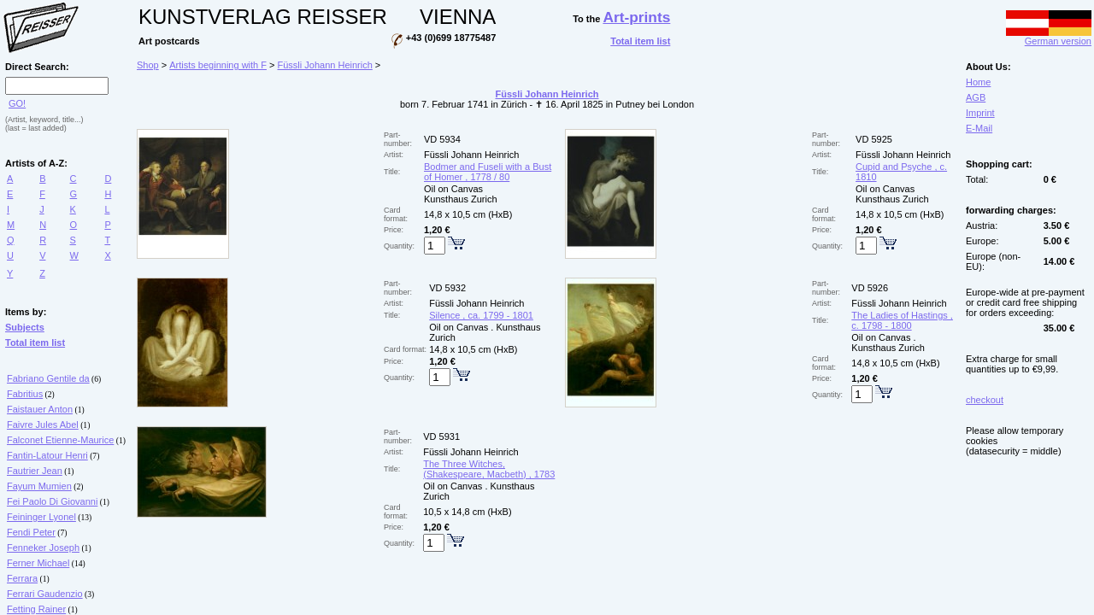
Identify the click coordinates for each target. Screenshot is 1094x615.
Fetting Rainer (36, 609)
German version (1048, 36)
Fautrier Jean (34, 471)
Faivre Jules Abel (43, 424)
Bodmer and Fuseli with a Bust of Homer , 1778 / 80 (487, 171)
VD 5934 (442, 139)
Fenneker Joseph (43, 547)
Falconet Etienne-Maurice (60, 440)
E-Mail (979, 128)
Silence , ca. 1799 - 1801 (481, 315)
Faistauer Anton (40, 409)
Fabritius (25, 394)
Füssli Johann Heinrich (325, 65)
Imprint (980, 113)
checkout (984, 400)
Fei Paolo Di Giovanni (52, 501)
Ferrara (22, 578)
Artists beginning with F (218, 65)
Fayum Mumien (39, 486)
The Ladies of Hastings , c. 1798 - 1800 (902, 320)
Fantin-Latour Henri (47, 455)
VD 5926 (869, 288)
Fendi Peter (31, 532)
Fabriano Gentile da (48, 378)
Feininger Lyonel (41, 517)
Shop (148, 65)
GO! (17, 103)
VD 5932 (447, 288)
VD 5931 (441, 436)
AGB (975, 97)
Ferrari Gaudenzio (45, 594)
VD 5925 (874, 139)
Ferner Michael (38, 563)
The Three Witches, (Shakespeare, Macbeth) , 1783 (489, 469)
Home (978, 82)
